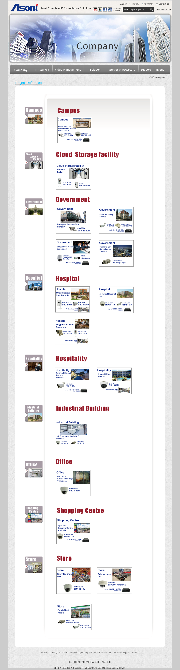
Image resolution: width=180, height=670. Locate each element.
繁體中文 (148, 4)
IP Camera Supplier (121, 652)
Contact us (164, 4)
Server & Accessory (102, 652)
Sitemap (135, 652)
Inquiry (136, 4)
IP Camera (63, 652)
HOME (44, 652)
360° (90, 652)
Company (52, 652)
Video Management (78, 652)
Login (124, 4)
